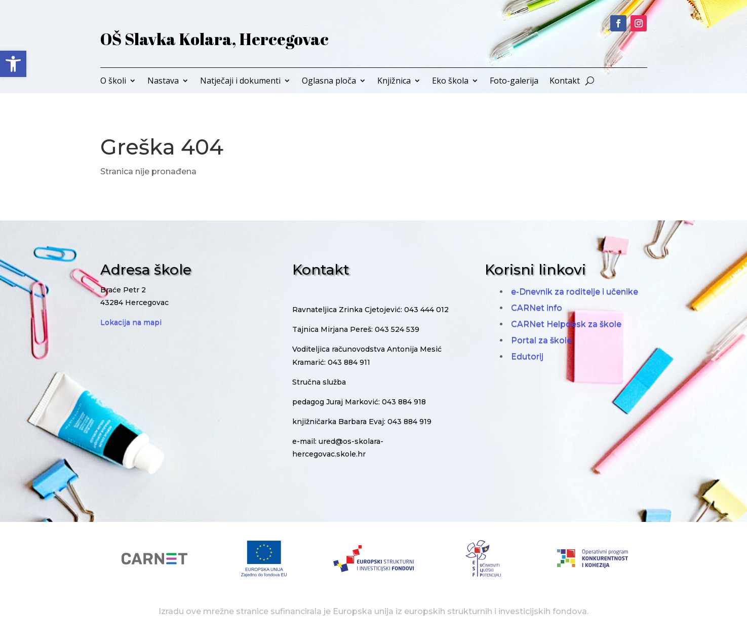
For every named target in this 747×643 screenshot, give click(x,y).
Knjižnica (394, 81)
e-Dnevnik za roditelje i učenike (574, 291)
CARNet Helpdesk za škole (566, 324)
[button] (13, 64)
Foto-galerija (514, 81)
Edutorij (527, 356)
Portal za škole (541, 340)
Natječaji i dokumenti (240, 81)
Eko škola (450, 81)
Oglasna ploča (329, 81)
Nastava (163, 81)
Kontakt (564, 81)
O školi (113, 81)
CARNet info (536, 308)
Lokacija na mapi (131, 322)
